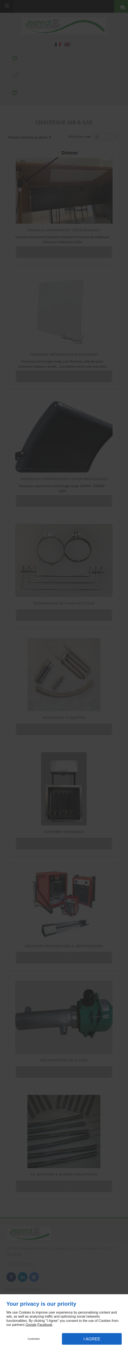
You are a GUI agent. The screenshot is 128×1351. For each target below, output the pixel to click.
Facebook (44, 1325)
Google (31, 1325)
